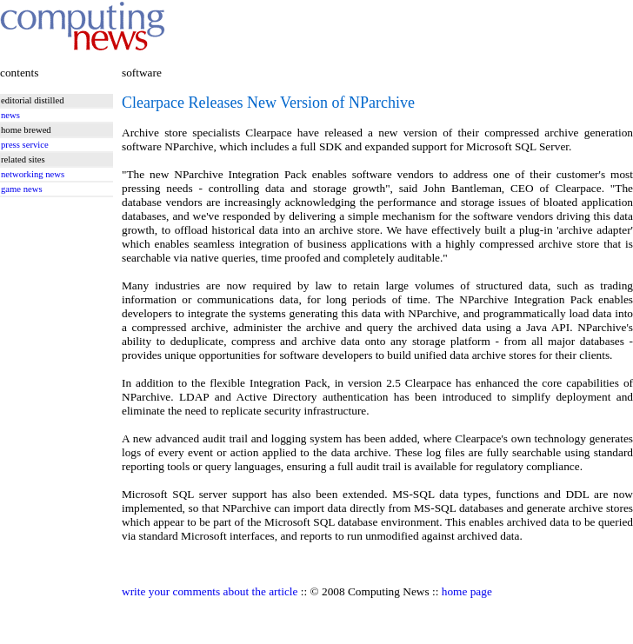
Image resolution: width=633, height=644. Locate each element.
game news (22, 189)
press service (25, 144)
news (10, 115)
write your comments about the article (209, 591)
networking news (32, 174)
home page (467, 591)
